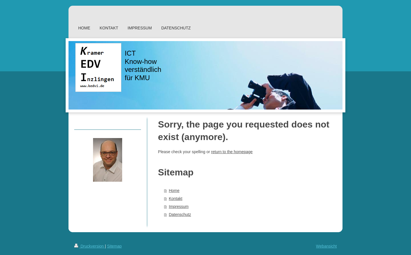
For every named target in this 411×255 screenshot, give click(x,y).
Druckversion (89, 246)
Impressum (178, 206)
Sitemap (114, 246)
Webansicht (326, 246)
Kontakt (175, 198)
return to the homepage (232, 151)
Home (174, 190)
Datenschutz (180, 214)
